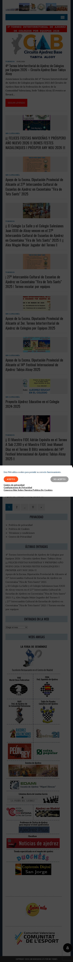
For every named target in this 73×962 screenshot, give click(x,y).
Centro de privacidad (14, 485)
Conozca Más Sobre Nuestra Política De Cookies (28, 490)
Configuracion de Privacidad (18, 487)
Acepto (11, 479)
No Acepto (60, 479)
